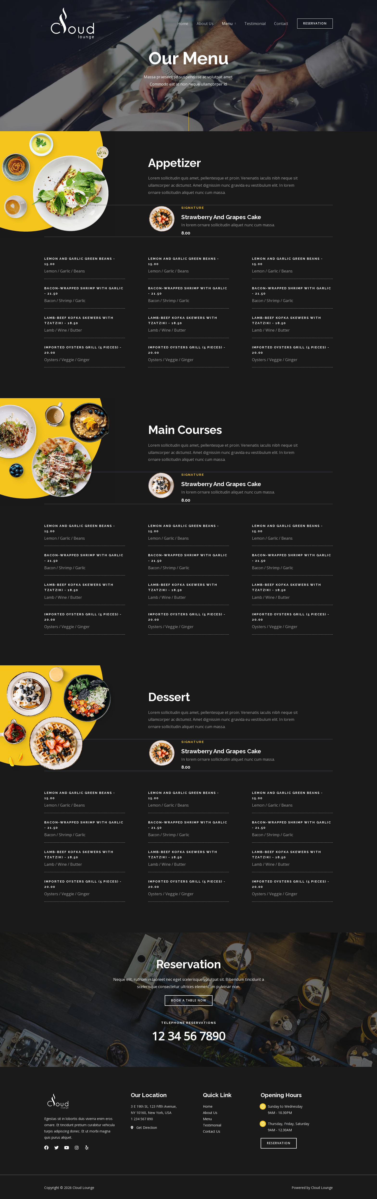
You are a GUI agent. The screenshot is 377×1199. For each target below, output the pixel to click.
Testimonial (256, 23)
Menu (229, 23)
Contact (282, 23)
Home (186, 23)
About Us (207, 23)
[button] (188, 999)
